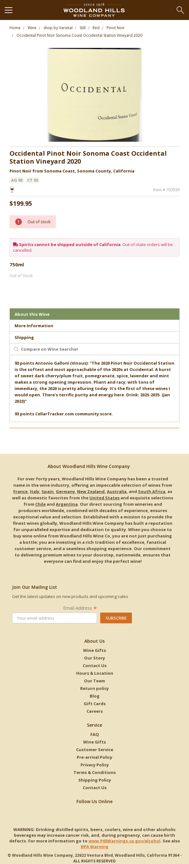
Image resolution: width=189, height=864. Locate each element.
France (20, 491)
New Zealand (91, 491)
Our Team (94, 681)
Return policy (94, 688)
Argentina (67, 504)
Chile (40, 504)
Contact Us (95, 665)
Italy (34, 491)
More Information (34, 325)
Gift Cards (95, 703)
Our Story (94, 658)
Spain (48, 491)
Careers (95, 711)
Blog (95, 696)
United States (104, 498)
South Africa (151, 491)
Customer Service (94, 749)
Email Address (80, 608)
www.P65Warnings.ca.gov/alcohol (124, 841)
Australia (117, 491)
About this (32, 314)
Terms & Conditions (95, 772)
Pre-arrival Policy (94, 757)
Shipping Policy (94, 780)
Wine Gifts (94, 650)
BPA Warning (94, 846)
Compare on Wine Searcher (49, 349)
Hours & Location (94, 673)
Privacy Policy (95, 765)
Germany (65, 491)
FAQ (94, 734)
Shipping (24, 337)
